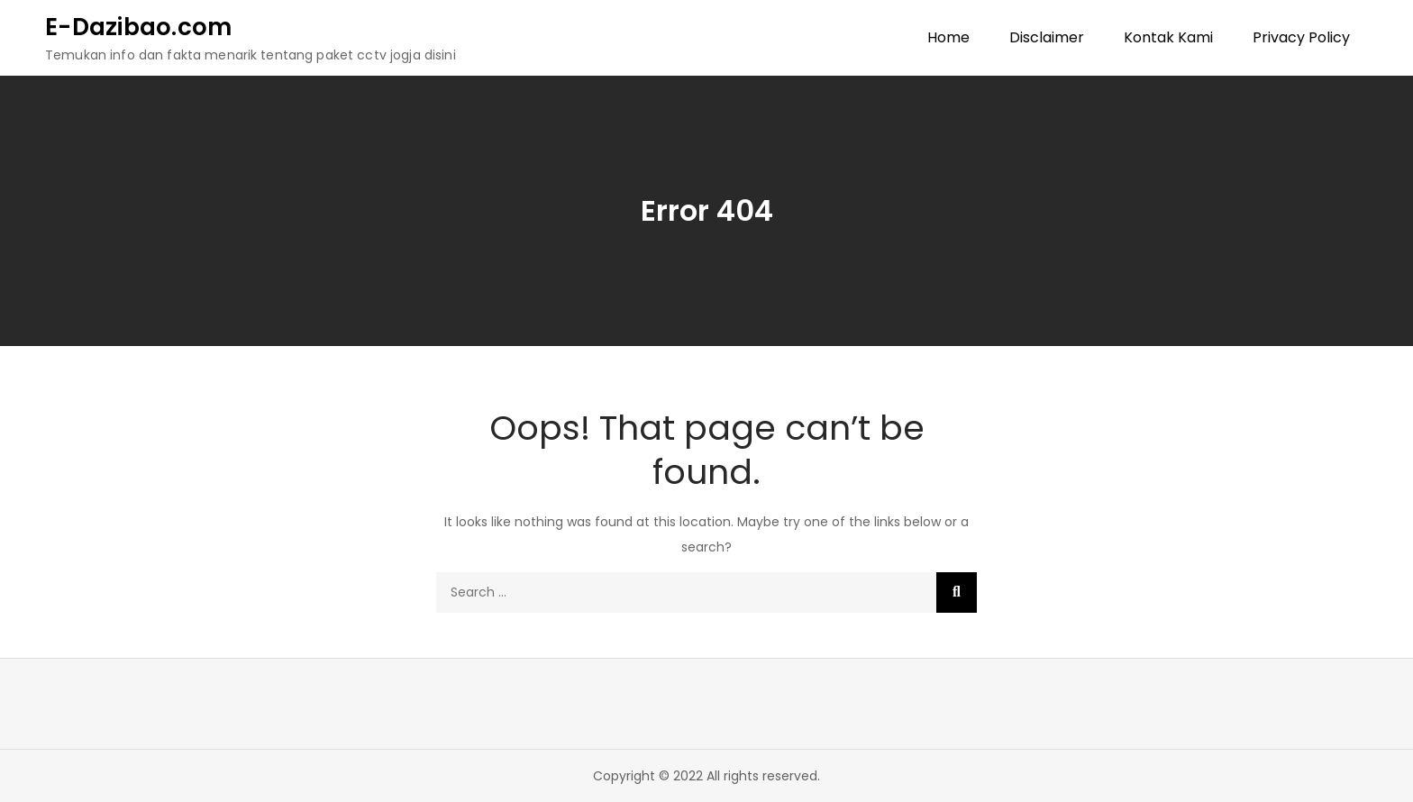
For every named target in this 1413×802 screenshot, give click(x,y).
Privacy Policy (1301, 37)
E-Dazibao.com (138, 27)
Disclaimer (1046, 37)
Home (948, 37)
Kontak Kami (1168, 37)
